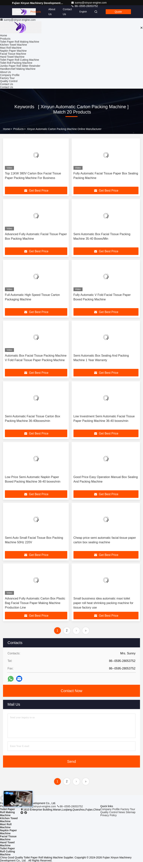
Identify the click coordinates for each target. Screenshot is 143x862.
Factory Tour (7, 78)
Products (35, 11)
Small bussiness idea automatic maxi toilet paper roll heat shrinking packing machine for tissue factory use (103, 603)
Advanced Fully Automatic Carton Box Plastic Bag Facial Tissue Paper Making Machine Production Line (35, 603)
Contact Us (67, 12)
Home (19, 11)
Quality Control (9, 81)
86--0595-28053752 (70, 806)
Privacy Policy (108, 815)
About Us (51, 12)
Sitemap (130, 812)
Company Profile (10, 75)
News (122, 812)
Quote (118, 11)
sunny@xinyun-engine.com (89, 2)
